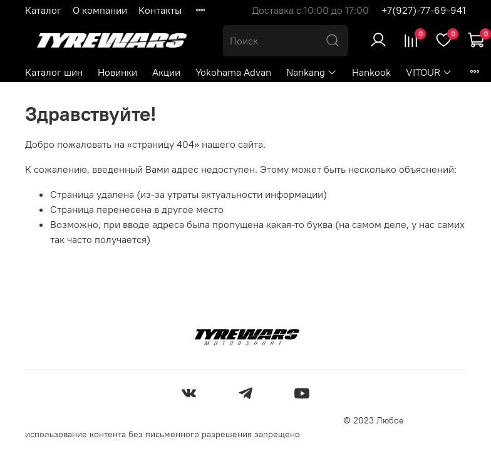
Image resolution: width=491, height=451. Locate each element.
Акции (166, 72)
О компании (100, 10)
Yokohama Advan (233, 72)
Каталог (43, 10)
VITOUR (429, 72)
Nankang (311, 72)
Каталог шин (54, 72)
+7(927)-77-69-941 (423, 10)
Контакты (160, 10)
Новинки (117, 72)
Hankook (371, 72)
